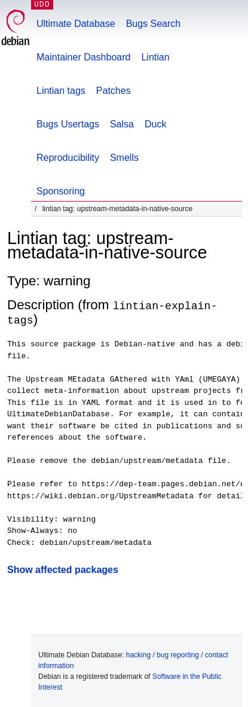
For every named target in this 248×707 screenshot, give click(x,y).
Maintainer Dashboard (83, 57)
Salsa (122, 124)
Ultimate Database (75, 24)
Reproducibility (67, 158)
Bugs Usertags (67, 124)
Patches (113, 91)
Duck (155, 124)
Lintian (155, 57)
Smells (124, 158)
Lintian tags (60, 91)
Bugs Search (153, 24)
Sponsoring (60, 191)
